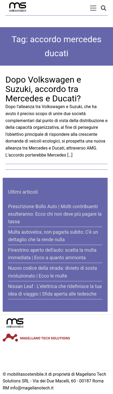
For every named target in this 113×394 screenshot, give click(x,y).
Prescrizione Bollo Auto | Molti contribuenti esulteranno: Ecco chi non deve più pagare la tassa (54, 214)
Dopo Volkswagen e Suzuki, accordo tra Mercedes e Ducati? (43, 89)
